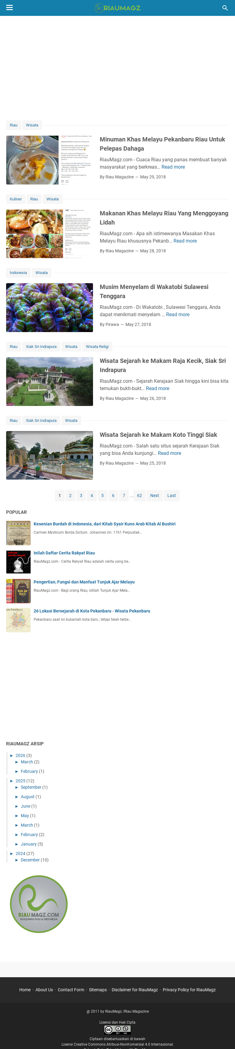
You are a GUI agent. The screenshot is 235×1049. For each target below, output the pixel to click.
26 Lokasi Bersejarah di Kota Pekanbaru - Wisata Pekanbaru (92, 611)
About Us (44, 989)
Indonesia (18, 272)
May (25, 815)
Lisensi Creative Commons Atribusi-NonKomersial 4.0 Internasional (117, 1044)
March (27, 761)
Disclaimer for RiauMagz (135, 989)
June (26, 806)
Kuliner (16, 199)
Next (154, 495)
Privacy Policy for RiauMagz (189, 989)
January (29, 844)
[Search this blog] (225, 8)
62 (139, 495)
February (30, 771)
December (31, 859)
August (28, 796)
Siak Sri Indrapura (41, 346)
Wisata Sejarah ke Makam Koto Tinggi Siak (158, 434)
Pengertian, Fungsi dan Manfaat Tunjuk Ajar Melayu (84, 581)
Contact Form (71, 989)
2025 (21, 780)
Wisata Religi (97, 346)
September (31, 787)
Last (171, 495)
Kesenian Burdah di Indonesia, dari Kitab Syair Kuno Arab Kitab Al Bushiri (105, 523)
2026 (21, 755)
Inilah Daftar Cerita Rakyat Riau (64, 552)
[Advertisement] (117, 68)
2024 (21, 853)
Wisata (32, 125)
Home (25, 989)
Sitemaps (98, 989)
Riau (13, 125)
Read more (173, 167)
